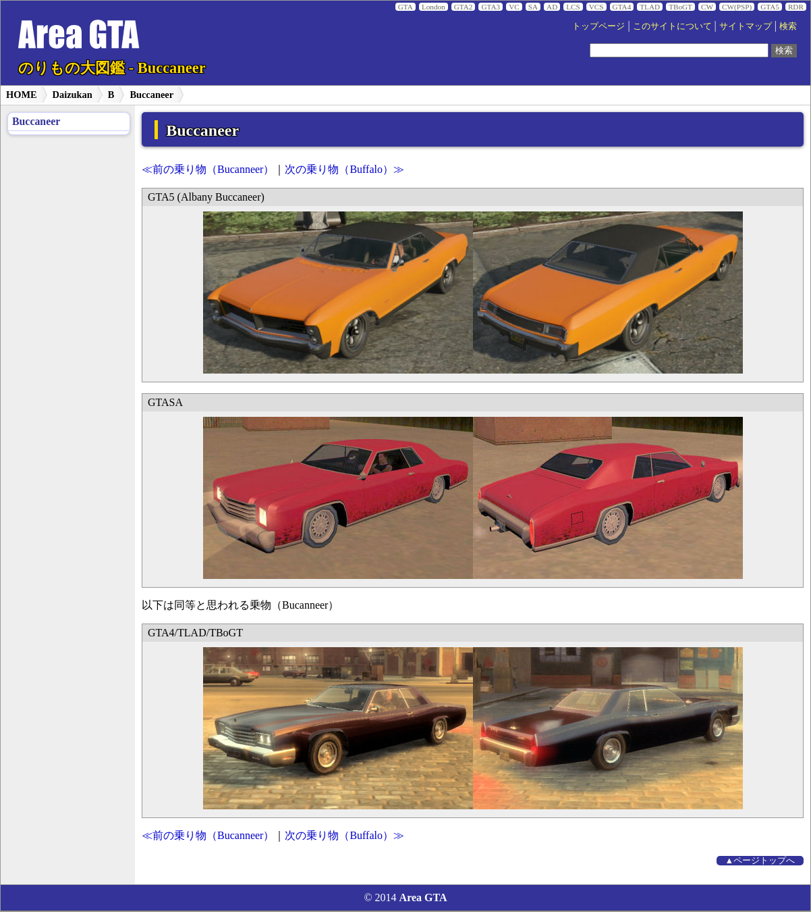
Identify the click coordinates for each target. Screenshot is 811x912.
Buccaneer (151, 94)
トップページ (598, 26)
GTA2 (463, 7)
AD (552, 7)
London (433, 7)
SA (533, 7)
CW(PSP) (737, 7)
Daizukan (72, 94)
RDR (796, 7)
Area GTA (423, 897)
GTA (405, 7)
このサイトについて (672, 26)
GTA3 (490, 7)
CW (707, 7)
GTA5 (769, 7)
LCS (573, 7)
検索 (788, 26)
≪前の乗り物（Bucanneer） (208, 169)
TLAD (650, 7)
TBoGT (680, 7)
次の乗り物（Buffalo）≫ (344, 169)
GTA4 (622, 7)
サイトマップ (745, 26)
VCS (596, 7)
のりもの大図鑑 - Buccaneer (111, 67)
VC (514, 7)
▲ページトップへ (760, 860)
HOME (21, 94)
